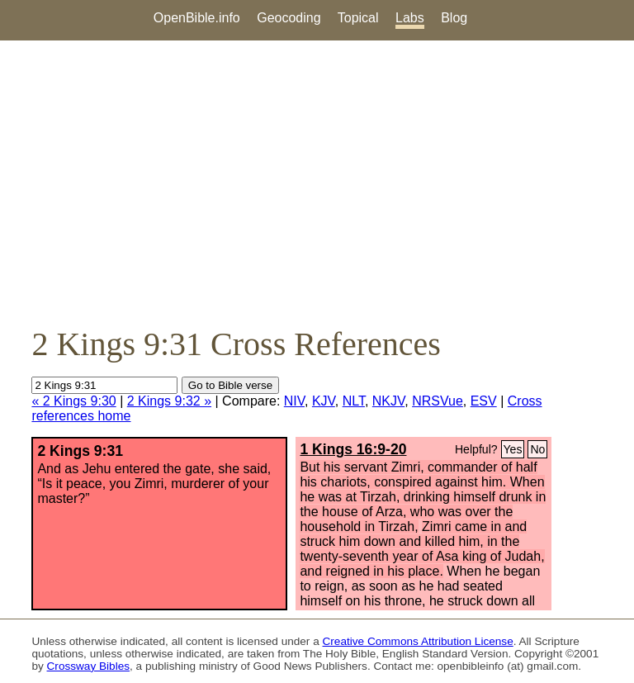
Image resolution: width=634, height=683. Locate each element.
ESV (484, 401)
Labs (409, 18)
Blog (454, 18)
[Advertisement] (317, 182)
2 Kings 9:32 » (169, 401)
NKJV (388, 401)
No (537, 449)
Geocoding (288, 18)
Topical (358, 18)
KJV (323, 401)
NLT (354, 401)
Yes (513, 449)
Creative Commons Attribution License (418, 641)
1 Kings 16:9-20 (353, 449)
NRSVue (437, 401)
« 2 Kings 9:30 (73, 401)
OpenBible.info (197, 18)
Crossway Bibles (88, 666)
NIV (294, 401)
